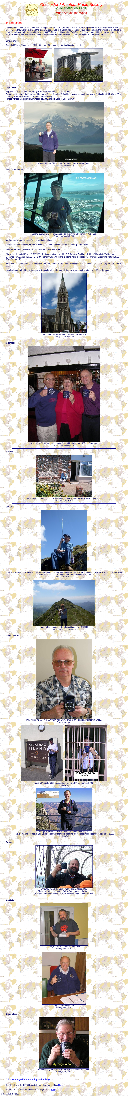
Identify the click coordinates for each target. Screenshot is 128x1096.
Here (60, 1085)
